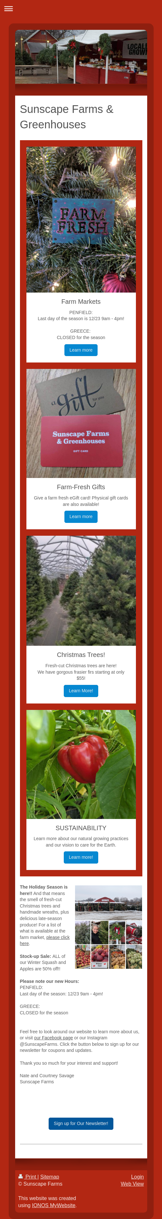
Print (28, 1177)
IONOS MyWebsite (53, 1205)
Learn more (81, 350)
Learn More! (81, 690)
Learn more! (81, 857)
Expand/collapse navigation (81, 8)
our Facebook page (53, 1037)
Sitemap (49, 1177)
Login (137, 1177)
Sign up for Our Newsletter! (81, 1123)
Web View (132, 1184)
